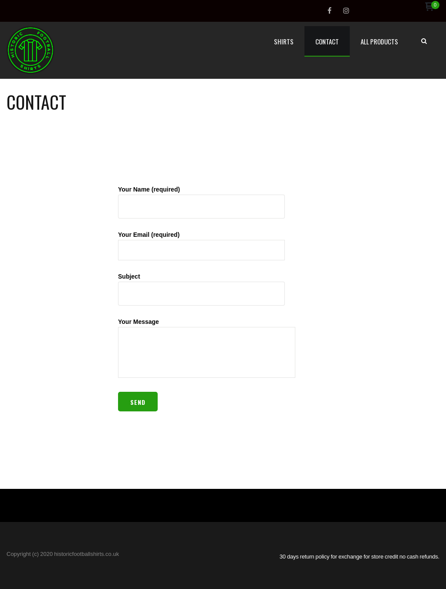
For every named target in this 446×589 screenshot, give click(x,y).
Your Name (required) (201, 202)
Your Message (206, 348)
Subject (201, 289)
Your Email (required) (201, 245)
